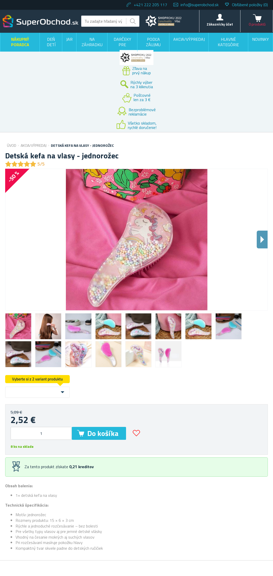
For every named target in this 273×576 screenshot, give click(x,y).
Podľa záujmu (153, 42)
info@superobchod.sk (200, 5)
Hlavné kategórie (228, 42)
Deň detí (51, 42)
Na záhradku (92, 42)
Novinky (260, 39)
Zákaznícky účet (220, 24)
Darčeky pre (122, 42)
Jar (69, 39)
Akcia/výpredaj (189, 39)
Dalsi (262, 239)
